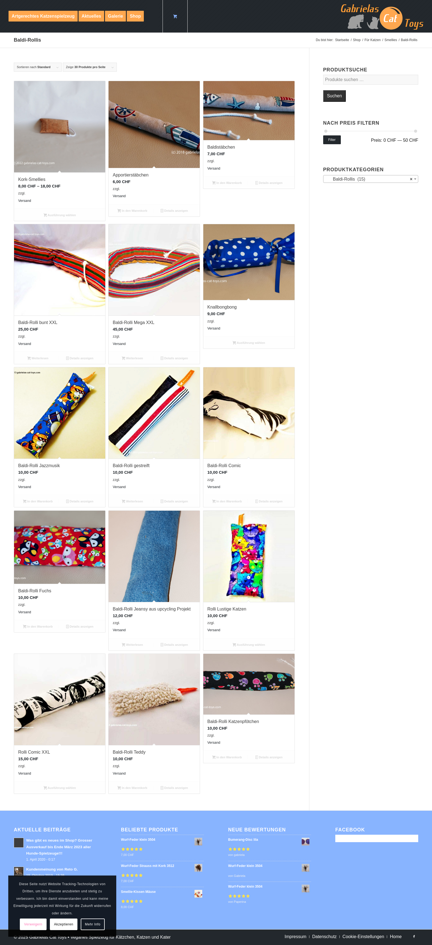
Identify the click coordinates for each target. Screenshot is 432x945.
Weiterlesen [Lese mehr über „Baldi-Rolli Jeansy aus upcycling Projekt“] (132, 645)
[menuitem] (43, 16)
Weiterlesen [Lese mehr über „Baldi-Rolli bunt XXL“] (37, 359)
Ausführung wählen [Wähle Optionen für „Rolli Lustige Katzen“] (249, 645)
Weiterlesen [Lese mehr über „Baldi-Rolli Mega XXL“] (132, 359)
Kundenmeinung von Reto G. (52, 869)
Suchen (334, 95)
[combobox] (370, 179)
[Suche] (152, 16)
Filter (332, 140)
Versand (24, 201)
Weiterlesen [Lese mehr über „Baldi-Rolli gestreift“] (132, 502)
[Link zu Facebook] (414, 936)
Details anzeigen (174, 211)
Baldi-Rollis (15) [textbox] (369, 179)
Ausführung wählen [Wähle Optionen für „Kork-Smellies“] (60, 215)
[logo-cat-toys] (382, 16)
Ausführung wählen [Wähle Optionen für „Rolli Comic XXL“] (60, 788)
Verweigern (33, 924)
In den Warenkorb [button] (132, 211)
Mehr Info (92, 924)
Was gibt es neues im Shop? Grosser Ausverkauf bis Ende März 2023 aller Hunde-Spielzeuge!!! (59, 846)
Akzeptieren (63, 924)
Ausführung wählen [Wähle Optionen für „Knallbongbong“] (249, 343)
